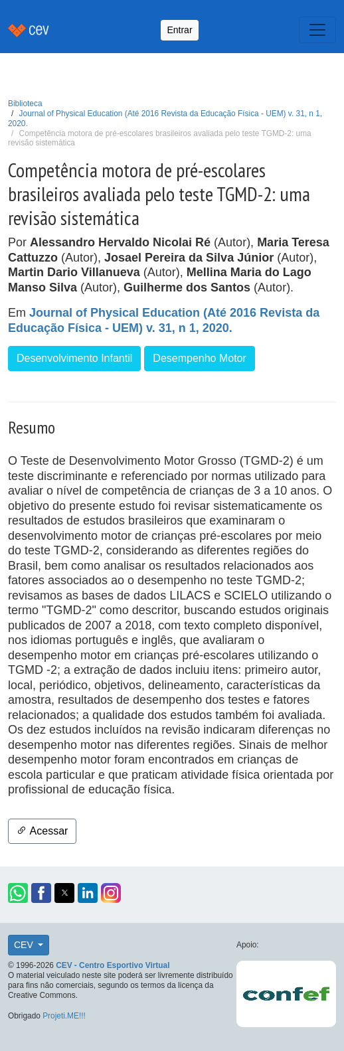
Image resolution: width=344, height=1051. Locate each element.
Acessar (42, 831)
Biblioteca (25, 103)
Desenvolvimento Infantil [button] (74, 358)
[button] (18, 893)
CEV (25, 944)
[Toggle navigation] (317, 30)
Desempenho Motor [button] (199, 358)
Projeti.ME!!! (64, 1015)
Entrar (179, 30)
